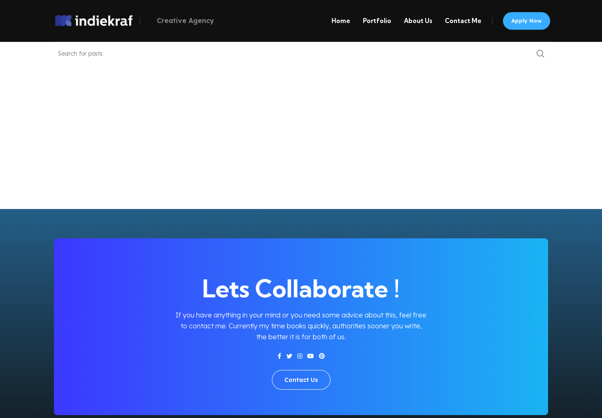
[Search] (301, 53)
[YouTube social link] (310, 356)
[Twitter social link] (289, 356)
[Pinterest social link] (321, 356)
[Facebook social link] (279, 356)
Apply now (526, 20)
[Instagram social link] (300, 356)
